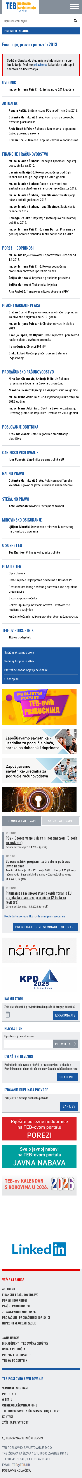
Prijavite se (63, 1043)
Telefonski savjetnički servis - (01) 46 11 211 (31, 1410)
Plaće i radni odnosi (16, 1306)
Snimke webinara (60, 821)
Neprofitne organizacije (19, 1323)
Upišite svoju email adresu (19, 1036)
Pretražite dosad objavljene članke (26, 670)
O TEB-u (7, 1399)
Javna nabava (10, 1337)
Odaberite (67, 1077)
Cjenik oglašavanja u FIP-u (19, 1405)
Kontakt (8, 1416)
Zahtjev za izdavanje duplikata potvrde (26, 1098)
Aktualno (8, 1289)
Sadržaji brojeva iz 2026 (19, 661)
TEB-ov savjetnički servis (22, 1438)
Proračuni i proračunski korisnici (26, 1317)
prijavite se (40, 65)
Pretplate (9, 1393)
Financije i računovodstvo (20, 1294)
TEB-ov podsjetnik (14, 1360)
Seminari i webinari (22, 821)
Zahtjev (69, 1106)
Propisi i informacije (16, 1354)
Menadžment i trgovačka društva (25, 1343)
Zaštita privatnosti (16, 1422)
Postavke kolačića (16, 1471)
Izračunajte (65, 1015)
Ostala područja (13, 1349)
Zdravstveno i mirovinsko (19, 1311)
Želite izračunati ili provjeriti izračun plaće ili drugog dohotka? (39, 1007)
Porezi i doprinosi (14, 1300)
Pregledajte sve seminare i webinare (45, 927)
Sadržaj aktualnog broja (19, 652)
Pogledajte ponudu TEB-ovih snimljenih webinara (34, 916)
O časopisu (11, 679)
